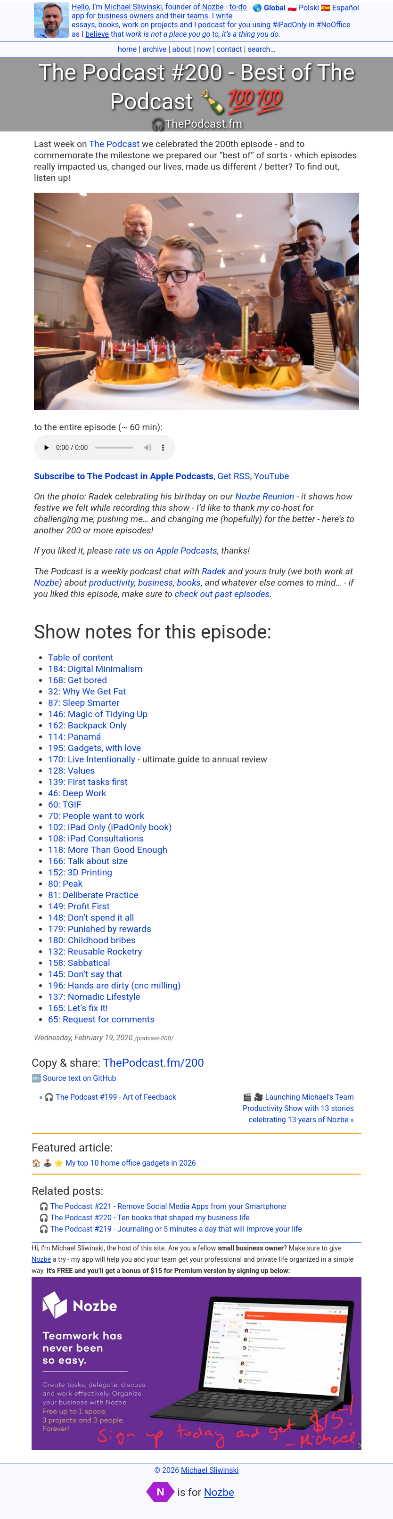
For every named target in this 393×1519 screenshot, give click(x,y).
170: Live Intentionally (91, 759)
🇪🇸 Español (340, 7)
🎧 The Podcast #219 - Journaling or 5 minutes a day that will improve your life (170, 1229)
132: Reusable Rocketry (95, 951)
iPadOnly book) (141, 827)
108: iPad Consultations (96, 838)
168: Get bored (77, 680)
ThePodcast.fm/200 (153, 1063)
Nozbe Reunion (264, 496)
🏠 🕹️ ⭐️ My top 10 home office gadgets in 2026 (114, 1163)
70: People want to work (96, 815)
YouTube (271, 476)
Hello (80, 6)
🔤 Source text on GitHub (74, 1078)
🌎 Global (269, 7)
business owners (126, 15)
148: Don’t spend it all (91, 917)
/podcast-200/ (153, 1038)
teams (197, 15)
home (127, 49)
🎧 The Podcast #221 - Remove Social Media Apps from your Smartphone (162, 1206)
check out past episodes (222, 593)
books (108, 24)
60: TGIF (65, 804)
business (155, 582)
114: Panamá (74, 736)
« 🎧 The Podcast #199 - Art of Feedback (107, 1097)
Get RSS (233, 476)
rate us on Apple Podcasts (166, 550)
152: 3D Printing (80, 872)
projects (164, 24)
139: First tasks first (88, 781)
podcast (211, 24)
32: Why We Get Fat (87, 691)
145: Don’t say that (85, 974)
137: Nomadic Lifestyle (94, 996)
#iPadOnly (289, 24)
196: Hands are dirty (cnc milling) (114, 985)
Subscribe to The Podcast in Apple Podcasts (123, 476)
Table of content (80, 657)
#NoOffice (334, 24)
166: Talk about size (88, 861)
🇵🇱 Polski (303, 7)
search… (262, 49)
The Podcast (114, 144)
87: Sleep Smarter (84, 702)
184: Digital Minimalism (95, 668)
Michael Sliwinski (133, 6)
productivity (111, 582)
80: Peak (65, 883)
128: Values (71, 770)
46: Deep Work (77, 793)
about (181, 49)
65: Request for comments (101, 1019)
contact (229, 49)
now (204, 49)
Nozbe (213, 6)
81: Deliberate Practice (93, 895)
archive (154, 49)
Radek (214, 571)
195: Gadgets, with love (94, 748)
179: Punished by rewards (99, 928)
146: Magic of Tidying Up (97, 714)
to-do (238, 6)
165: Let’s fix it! (78, 1008)
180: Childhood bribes (92, 940)
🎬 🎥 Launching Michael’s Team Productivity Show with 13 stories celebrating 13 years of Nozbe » (298, 1108)
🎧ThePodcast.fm (196, 124)
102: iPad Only (77, 827)
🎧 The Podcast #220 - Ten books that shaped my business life (144, 1217)
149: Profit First (79, 906)
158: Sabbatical (79, 962)
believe (97, 34)
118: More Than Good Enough (107, 849)
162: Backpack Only (87, 725)
